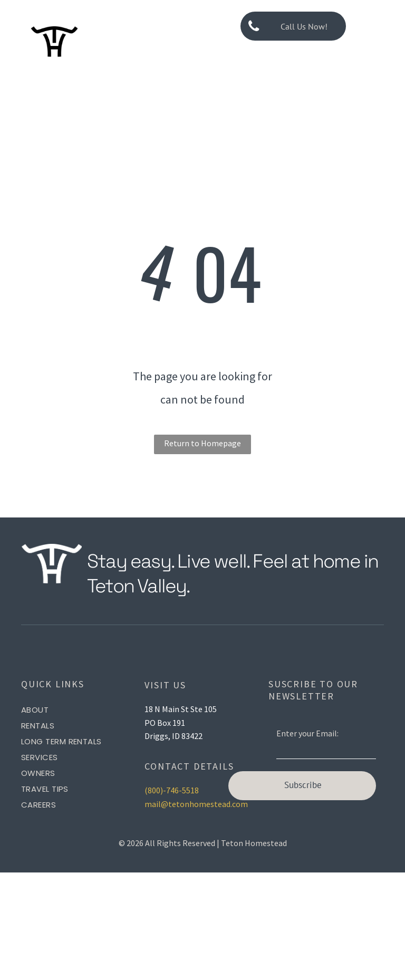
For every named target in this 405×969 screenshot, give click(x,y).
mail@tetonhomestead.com (196, 804)
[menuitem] (79, 710)
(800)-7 (157, 790)
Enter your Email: (307, 733)
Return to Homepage (202, 443)
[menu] (382, 26)
